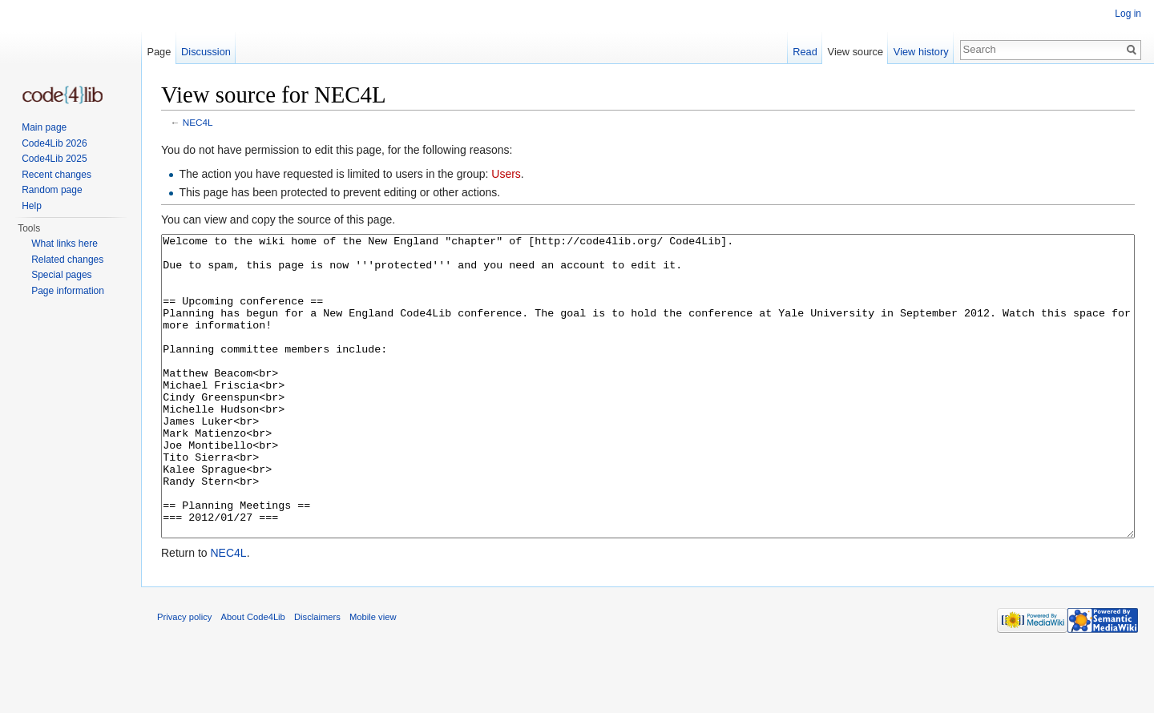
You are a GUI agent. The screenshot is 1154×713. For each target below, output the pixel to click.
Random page (52, 189)
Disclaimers (317, 677)
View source (855, 52)
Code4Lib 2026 (54, 143)
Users (506, 173)
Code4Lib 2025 (54, 158)
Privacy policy (184, 677)
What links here (64, 243)
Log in (1128, 13)
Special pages (61, 274)
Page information (67, 290)
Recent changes (56, 174)
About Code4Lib (253, 677)
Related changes (67, 259)
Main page (44, 127)
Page (159, 52)
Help (32, 205)
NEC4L (198, 122)
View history (921, 52)
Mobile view (372, 677)
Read (805, 52)
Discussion (206, 52)
